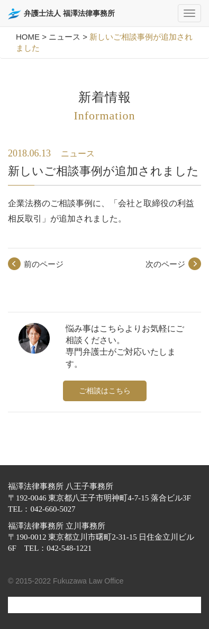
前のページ (43, 264)
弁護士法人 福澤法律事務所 (61, 14)
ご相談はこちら (105, 390)
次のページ (165, 264)
